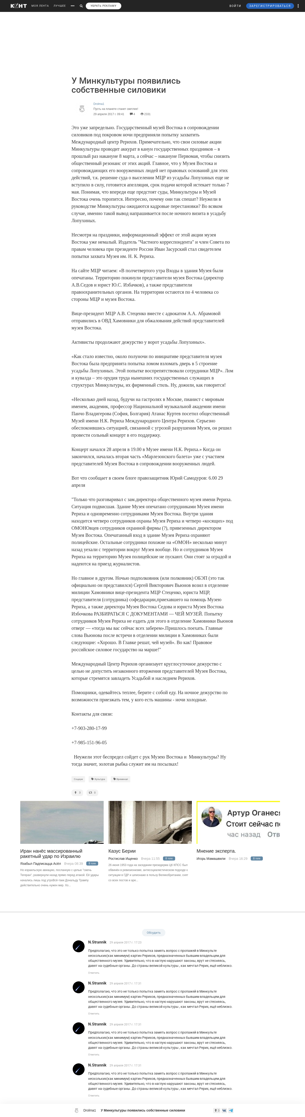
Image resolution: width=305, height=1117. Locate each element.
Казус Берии (122, 851)
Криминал (120, 779)
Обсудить (154, 932)
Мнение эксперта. (216, 851)
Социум (78, 779)
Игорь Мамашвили (211, 859)
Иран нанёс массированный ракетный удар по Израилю (51, 854)
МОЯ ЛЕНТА (40, 5)
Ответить (93, 972)
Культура (98, 779)
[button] (298, 6)
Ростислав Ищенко (123, 859)
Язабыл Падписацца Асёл (40, 864)
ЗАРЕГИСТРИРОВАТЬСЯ (270, 6)
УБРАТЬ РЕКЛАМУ (104, 5)
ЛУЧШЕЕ (60, 5)
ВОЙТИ (235, 6)
